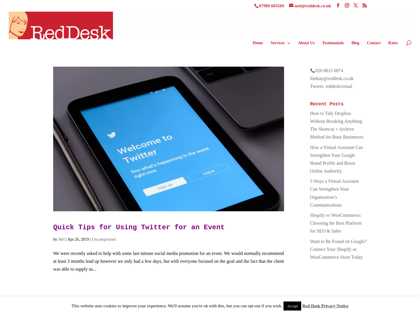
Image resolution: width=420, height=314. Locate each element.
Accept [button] (292, 306)
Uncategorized (104, 239)
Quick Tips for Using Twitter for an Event (139, 227)
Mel (61, 239)
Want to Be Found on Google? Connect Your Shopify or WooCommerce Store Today (338, 249)
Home (258, 43)
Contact (373, 43)
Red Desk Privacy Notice (325, 306)
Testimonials (333, 43)
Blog (355, 43)
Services (278, 43)
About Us (306, 43)
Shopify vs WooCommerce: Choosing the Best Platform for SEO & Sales (336, 223)
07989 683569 (271, 5)
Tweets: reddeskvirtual (331, 86)
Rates (393, 43)
